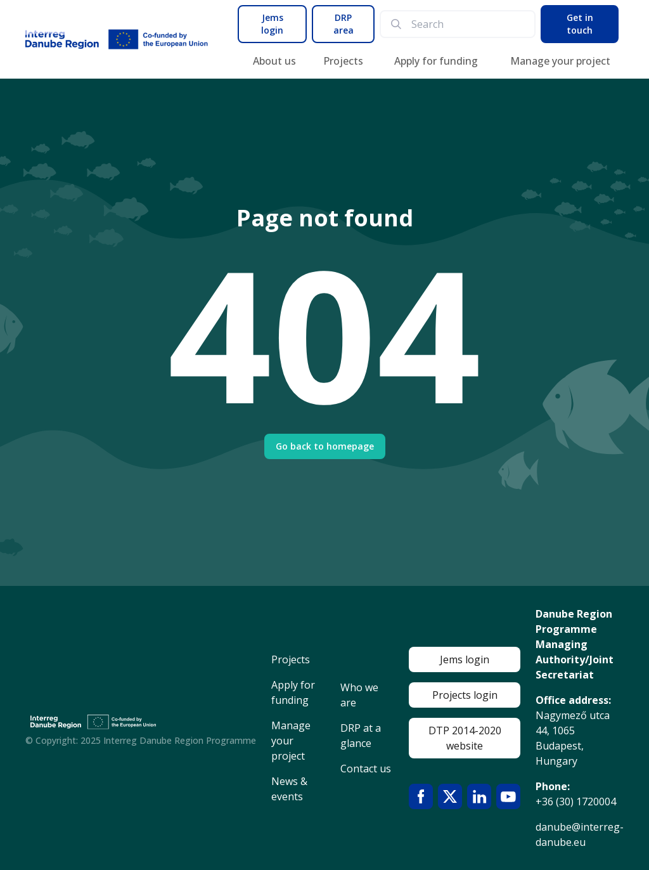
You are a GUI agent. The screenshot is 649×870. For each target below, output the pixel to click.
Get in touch (580, 23)
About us (274, 61)
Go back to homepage (325, 446)
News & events (289, 788)
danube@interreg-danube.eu (580, 834)
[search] (467, 24)
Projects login (465, 695)
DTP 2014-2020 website (464, 738)
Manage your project (560, 61)
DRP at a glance (360, 735)
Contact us (365, 769)
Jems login (272, 23)
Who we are (359, 695)
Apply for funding (436, 61)
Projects (343, 61)
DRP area (343, 23)
